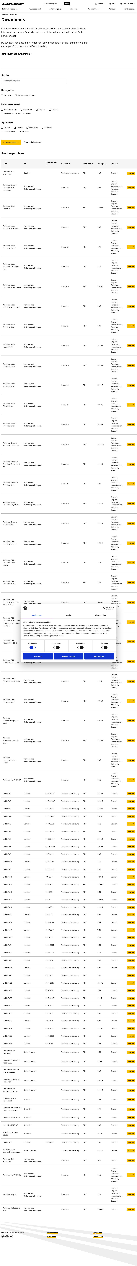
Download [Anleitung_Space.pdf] (131, 326)
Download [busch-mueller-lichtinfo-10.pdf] (131, 861)
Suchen (66, 3)
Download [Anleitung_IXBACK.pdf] (131, 385)
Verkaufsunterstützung (25, 95)
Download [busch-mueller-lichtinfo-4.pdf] (131, 816)
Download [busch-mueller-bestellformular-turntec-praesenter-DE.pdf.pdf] (131, 1090)
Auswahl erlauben (68, 656)
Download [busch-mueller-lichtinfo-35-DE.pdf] (131, 1142)
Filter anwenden (9, 142)
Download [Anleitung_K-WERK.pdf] (131, 740)
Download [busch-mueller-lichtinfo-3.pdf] (131, 808)
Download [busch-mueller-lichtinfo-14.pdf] (131, 892)
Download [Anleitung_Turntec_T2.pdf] (131, 1175)
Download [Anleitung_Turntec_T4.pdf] (131, 780)
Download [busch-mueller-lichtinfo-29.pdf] (131, 1005)
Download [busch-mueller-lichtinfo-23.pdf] (131, 960)
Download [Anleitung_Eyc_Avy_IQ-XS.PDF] (131, 464)
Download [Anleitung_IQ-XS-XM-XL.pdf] (131, 602)
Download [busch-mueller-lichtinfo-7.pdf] (131, 839)
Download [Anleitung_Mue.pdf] (131, 523)
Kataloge (40, 110)
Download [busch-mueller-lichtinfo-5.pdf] (131, 824)
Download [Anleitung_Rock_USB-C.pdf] (131, 306)
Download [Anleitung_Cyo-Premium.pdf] (131, 562)
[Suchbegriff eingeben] (53, 3)
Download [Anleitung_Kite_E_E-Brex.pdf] (131, 661)
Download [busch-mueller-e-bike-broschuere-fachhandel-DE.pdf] (131, 1099)
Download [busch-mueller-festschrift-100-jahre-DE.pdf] (131, 1109)
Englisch (18, 128)
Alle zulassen (99, 656)
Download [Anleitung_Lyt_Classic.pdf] (131, 503)
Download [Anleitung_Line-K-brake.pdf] (131, 681)
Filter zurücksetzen (32, 142)
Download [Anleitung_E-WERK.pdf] (131, 720)
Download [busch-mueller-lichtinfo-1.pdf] (131, 793)
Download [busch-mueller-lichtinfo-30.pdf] (131, 1013)
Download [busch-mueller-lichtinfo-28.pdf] (131, 998)
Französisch (32, 128)
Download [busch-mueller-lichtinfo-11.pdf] (131, 869)
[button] (11, 9)
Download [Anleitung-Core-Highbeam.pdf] (131, 1160)
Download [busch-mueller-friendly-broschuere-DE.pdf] (131, 1117)
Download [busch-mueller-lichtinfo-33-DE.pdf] (131, 1036)
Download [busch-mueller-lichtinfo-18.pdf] (131, 922)
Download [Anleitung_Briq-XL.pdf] (131, 1194)
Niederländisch (8, 131)
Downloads (99, 3)
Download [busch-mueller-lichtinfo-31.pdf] (131, 1021)
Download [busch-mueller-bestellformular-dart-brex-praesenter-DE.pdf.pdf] (131, 1071)
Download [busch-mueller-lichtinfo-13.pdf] (131, 884)
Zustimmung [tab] (36, 615)
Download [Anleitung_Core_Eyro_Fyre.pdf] (131, 266)
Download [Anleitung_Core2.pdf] (131, 247)
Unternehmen (52, 1233)
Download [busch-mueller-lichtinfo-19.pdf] (131, 930)
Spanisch (23, 131)
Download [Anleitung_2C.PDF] (131, 345)
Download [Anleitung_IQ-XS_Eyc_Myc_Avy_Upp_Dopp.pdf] (131, 622)
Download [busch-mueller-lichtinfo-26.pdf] (131, 983)
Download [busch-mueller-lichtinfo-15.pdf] (131, 899)
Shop (112, 3)
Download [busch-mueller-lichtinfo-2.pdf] (131, 801)
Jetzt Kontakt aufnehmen (15, 54)
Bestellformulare (9, 110)
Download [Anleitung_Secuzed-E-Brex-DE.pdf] (131, 1209)
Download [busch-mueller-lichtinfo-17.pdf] (131, 914)
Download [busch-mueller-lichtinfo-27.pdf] (131, 990)
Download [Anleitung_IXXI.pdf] (131, 405)
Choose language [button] (126, 3)
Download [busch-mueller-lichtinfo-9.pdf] (131, 854)
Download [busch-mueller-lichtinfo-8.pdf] (131, 846)
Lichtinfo (53, 110)
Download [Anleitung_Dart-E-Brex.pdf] (131, 641)
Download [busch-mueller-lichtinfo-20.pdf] (131, 937)
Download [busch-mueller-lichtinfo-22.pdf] (131, 952)
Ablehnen (37, 656)
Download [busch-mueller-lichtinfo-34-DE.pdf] (131, 1043)
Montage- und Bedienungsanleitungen (16, 113)
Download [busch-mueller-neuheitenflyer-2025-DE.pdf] (131, 1125)
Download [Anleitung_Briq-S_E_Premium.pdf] (131, 207)
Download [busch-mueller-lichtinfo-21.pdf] (131, 945)
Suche (5, 75)
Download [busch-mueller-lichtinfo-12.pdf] (131, 877)
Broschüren (26, 110)
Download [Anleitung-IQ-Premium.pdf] (131, 227)
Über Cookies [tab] (100, 615)
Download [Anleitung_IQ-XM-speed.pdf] (131, 286)
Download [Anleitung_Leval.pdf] (131, 760)
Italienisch (47, 128)
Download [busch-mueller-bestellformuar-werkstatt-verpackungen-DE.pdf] (131, 1151)
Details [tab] (68, 615)
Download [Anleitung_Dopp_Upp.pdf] (131, 444)
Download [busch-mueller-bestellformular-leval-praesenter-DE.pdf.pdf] (131, 1080)
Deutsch (5, 128)
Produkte (6, 95)
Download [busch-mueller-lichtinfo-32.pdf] (131, 1028)
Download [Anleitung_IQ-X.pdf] (131, 484)
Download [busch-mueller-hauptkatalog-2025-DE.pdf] (131, 173)
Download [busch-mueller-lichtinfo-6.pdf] (131, 831)
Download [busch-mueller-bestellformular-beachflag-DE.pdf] (131, 1052)
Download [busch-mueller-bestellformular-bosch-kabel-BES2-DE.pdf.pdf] (131, 1061)
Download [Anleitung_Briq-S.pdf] (131, 424)
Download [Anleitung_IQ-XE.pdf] (131, 582)
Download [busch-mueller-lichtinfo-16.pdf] (131, 907)
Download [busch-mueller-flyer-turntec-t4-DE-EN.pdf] (131, 1133)
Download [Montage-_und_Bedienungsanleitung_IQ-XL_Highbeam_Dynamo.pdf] (131, 187)
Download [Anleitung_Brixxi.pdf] (131, 365)
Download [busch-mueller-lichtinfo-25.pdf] (131, 975)
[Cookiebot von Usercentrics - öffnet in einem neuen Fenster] (104, 608)
